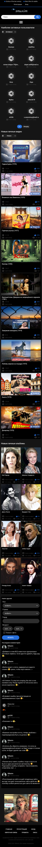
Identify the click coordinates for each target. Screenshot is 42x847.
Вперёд (26, 126)
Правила (25, 832)
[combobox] (21, 605)
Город (5, 617)
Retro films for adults (31, 1)
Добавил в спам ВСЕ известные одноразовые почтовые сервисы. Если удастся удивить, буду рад (21, 654)
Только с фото (11, 633)
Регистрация (18, 4)
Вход (26, 4)
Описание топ (9, 721)
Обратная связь (11, 832)
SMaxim (10, 646)
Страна (5, 609)
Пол (4, 602)
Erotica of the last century (13, 1)
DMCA (35, 832)
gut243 (10, 715)
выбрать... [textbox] (8, 605)
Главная (9, 829)
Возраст (6, 625)
